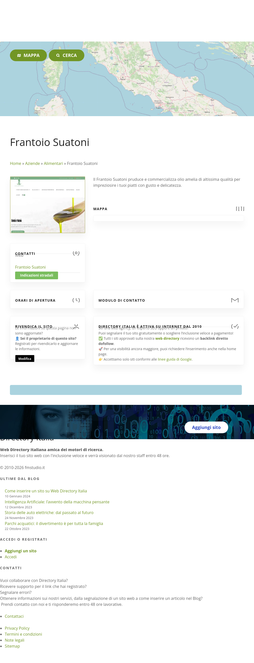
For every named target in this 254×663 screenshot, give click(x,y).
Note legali (14, 640)
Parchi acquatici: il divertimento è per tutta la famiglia (54, 523)
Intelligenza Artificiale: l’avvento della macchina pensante (57, 502)
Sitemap (12, 646)
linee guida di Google (174, 359)
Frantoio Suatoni (30, 267)
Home (15, 163)
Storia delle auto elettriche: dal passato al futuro (49, 512)
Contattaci (14, 616)
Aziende (32, 163)
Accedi (11, 557)
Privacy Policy (17, 628)
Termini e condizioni (23, 634)
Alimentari (53, 163)
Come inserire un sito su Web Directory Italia (46, 491)
